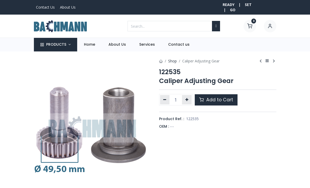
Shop (172, 60)
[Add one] (187, 99)
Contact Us (45, 7)
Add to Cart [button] (216, 100)
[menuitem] (89, 44)
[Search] (216, 26)
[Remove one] (165, 99)
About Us (68, 7)
